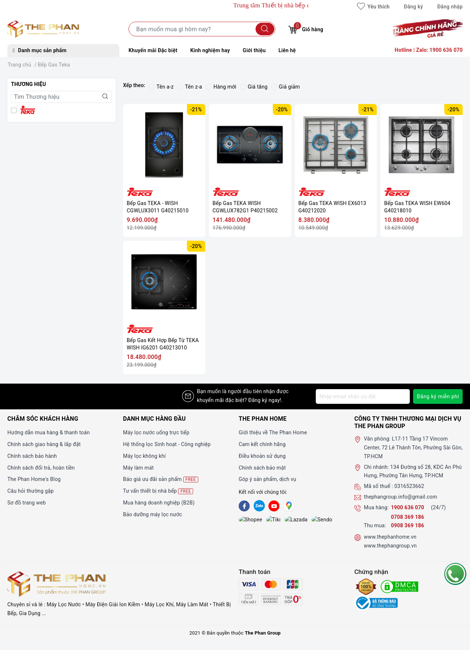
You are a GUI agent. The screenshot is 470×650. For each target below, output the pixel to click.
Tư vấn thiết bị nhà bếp (158, 491)
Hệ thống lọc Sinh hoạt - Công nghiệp (167, 444)
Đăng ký (413, 7)
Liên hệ (287, 50)
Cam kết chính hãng (262, 444)
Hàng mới (221, 87)
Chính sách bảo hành (32, 456)
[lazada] (273, 520)
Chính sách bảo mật (262, 468)
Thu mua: (375, 525)
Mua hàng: (376, 507)
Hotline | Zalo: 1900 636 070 (429, 50)
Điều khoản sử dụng (262, 456)
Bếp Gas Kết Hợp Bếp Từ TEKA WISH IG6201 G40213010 (163, 344)
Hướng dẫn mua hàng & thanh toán (48, 432)
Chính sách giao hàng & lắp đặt (44, 444)
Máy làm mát (138, 468)
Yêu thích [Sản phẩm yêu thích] (373, 7)
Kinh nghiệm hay (210, 50)
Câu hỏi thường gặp (30, 491)
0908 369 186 (407, 525)
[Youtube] (273, 505)
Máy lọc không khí (144, 456)
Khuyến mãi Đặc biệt (153, 50)
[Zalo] (259, 505)
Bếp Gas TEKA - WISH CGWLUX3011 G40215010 (158, 206)
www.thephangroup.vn (390, 546)
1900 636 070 (408, 507)
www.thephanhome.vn (390, 537)
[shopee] (244, 520)
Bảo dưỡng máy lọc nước (152, 514)
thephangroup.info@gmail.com (400, 497)
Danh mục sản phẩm (39, 50)
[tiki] (259, 520)
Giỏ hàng (305, 28)
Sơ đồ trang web (26, 503)
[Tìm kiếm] (265, 29)
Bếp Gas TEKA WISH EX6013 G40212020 (332, 206)
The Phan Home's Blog (34, 479)
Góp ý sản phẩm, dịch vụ (267, 479)
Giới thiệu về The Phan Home (273, 432)
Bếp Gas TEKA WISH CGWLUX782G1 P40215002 (245, 206)
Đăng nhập (450, 7)
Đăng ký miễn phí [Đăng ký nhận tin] (438, 396)
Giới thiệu (254, 50)
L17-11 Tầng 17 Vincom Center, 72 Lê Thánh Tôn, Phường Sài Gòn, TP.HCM (413, 447)
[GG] (288, 505)
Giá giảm (285, 87)
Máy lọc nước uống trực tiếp (156, 432)
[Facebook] (244, 505)
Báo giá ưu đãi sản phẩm (160, 479)
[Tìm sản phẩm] (202, 29)
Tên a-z (161, 87)
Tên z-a (189, 87)
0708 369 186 (407, 517)
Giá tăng (254, 87)
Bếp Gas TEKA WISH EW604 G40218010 (417, 206)
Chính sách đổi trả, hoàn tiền (41, 468)
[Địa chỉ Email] (363, 396)
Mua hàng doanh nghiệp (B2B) (159, 503)
